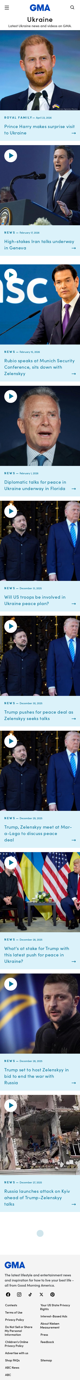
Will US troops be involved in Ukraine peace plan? (34, 600)
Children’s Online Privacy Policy (16, 1344)
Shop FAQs (12, 1360)
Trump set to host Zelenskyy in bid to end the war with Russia (36, 1075)
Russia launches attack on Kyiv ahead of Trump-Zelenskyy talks (37, 1197)
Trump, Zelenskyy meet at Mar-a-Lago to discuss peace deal (38, 833)
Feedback (47, 1342)
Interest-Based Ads (54, 1316)
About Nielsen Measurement (50, 1325)
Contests (11, 1305)
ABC (8, 1375)
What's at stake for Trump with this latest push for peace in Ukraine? (36, 954)
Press (44, 1334)
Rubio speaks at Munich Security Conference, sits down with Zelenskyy (39, 366)
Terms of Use (13, 1312)
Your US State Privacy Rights (55, 1307)
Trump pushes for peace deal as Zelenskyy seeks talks (38, 714)
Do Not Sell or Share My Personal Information (18, 1331)
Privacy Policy (14, 1319)
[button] (7, 8)
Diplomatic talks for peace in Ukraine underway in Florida (35, 485)
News (9, 232)
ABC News (12, 1367)
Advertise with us (16, 1353)
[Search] (72, 7)
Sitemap (46, 1360)
